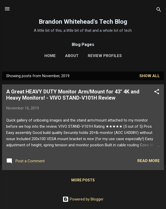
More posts (83, 180)
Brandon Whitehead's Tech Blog (83, 21)
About (71, 55)
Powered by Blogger (83, 199)
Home (50, 55)
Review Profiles (105, 55)
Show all (149, 76)
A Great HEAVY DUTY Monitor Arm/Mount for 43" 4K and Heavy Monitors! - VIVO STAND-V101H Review (72, 95)
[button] (157, 93)
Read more (148, 160)
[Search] (159, 10)
